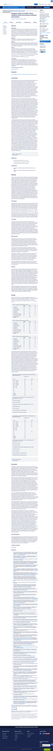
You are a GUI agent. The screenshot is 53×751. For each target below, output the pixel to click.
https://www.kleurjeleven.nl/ (32, 652)
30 (11, 180)
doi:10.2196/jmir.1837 (14, 69)
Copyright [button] (4, 33)
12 (36, 525)
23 (32, 135)
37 (26, 258)
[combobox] (21, 4)
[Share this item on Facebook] (43, 52)
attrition (20, 74)
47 (24, 520)
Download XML (42, 47)
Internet (31, 74)
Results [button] (4, 29)
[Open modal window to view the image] (6, 12)
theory (28, 74)
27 (29, 141)
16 (36, 110)
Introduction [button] (5, 27)
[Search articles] (36, 4)
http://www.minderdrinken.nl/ (27, 649)
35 (14, 204)
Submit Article (46, 7)
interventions (35, 74)
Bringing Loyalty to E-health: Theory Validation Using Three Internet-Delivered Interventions (23, 15)
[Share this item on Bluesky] (40, 52)
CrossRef (20, 554)
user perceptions (24, 74)
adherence (16, 74)
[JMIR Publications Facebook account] (43, 733)
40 (28, 357)
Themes (16, 736)
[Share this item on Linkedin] (44, 52)
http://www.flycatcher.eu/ (17, 655)
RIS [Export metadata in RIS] (40, 30)
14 (37, 525)
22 (36, 134)
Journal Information (30, 7)
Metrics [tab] (35, 22)
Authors (16, 735)
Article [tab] (5, 22)
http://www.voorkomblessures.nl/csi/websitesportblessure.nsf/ (23, 646)
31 (14, 183)
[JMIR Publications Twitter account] (41, 733)
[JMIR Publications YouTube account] (46, 733)
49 (15, 523)
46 (11, 519)
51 (28, 525)
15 (35, 110)
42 (28, 471)
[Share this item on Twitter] (41, 52)
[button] (52, 1)
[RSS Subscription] (49, 733)
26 (28, 141)
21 (16, 133)
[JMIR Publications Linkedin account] (44, 733)
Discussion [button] (5, 31)
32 (26, 188)
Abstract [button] (4, 25)
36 (20, 250)
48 (33, 521)
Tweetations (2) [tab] (27, 22)
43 (25, 475)
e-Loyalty (12, 74)
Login (46, 4)
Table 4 (12, 351)
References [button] (5, 32)
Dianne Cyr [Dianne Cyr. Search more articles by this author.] (18, 18)
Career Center (41, 4)
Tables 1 (12, 297)
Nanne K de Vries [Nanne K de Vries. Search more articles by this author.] (23, 18)
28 (25, 142)
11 (19, 99)
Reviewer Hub (5, 736)
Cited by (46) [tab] (18, 22)
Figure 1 (19, 150)
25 (22, 140)
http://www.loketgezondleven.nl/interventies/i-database (22, 639)
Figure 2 (12, 370)
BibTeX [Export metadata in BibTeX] (41, 29)
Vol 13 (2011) (19, 10)
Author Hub (4, 733)
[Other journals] (24, 7)
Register (49, 4)
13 (26, 103)
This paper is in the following (45, 37)
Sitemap (28, 736)
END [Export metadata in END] (40, 27)
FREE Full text (29, 566)
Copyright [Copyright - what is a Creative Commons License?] (14, 709)
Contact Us (29, 735)
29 (31, 146)
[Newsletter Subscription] (45, 745)
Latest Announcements (19, 733)
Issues (16, 738)
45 (36, 518)
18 (30, 120)
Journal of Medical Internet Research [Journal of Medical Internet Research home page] (10, 7)
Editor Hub (4, 735)
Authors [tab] (11, 22)
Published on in (14, 10)
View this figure (14, 154)
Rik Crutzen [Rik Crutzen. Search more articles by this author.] (13, 18)
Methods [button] (4, 28)
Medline (23, 554)
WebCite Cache (18, 640)
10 (29, 96)
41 (29, 357)
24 (15, 137)
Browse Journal (39, 7)
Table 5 (15, 363)
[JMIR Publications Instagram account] (47, 733)
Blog (16, 739)
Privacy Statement (30, 733)
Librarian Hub (4, 738)
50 (16, 524)
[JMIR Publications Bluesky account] (40, 733)
